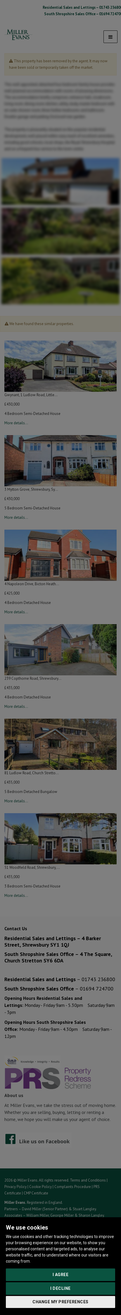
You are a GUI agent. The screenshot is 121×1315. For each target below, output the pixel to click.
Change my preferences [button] (60, 1301)
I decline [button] (60, 1288)
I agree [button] (61, 1274)
